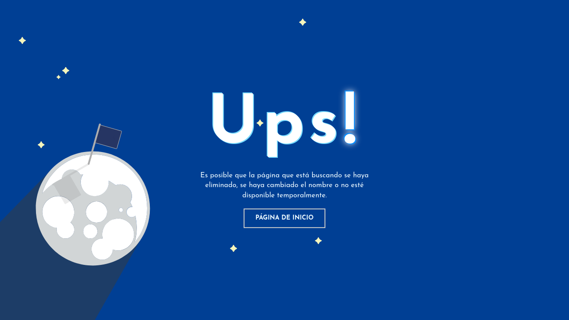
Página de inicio (285, 218)
